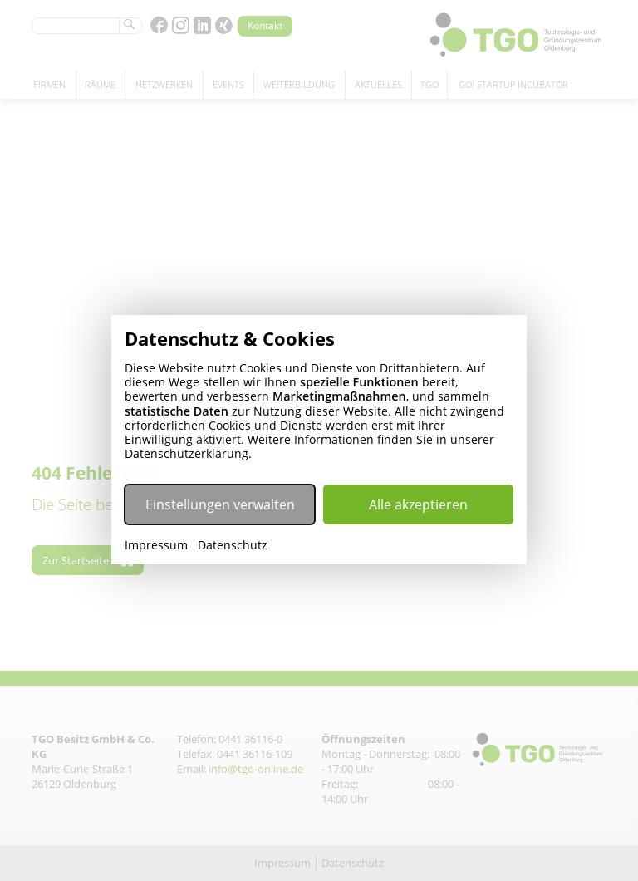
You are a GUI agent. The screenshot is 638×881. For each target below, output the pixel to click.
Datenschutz (232, 545)
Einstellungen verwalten (220, 504)
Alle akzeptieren (418, 504)
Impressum (156, 545)
